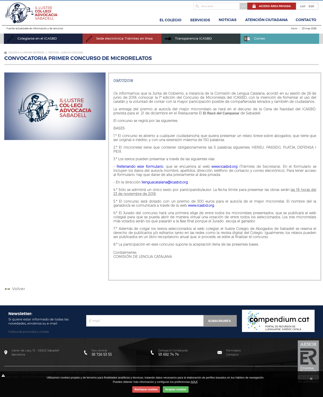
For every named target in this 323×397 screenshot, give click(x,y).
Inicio (294, 28)
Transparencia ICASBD (188, 38)
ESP (311, 6)
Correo (254, 38)
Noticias (228, 20)
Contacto (306, 20)
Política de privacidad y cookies (28, 331)
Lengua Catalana (72, 52)
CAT (303, 6)
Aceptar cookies (175, 389)
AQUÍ (194, 381)
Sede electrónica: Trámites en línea (119, 38)
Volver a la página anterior (24, 52)
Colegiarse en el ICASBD (32, 38)
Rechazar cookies (146, 389)
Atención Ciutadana (266, 20)
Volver (14, 288)
